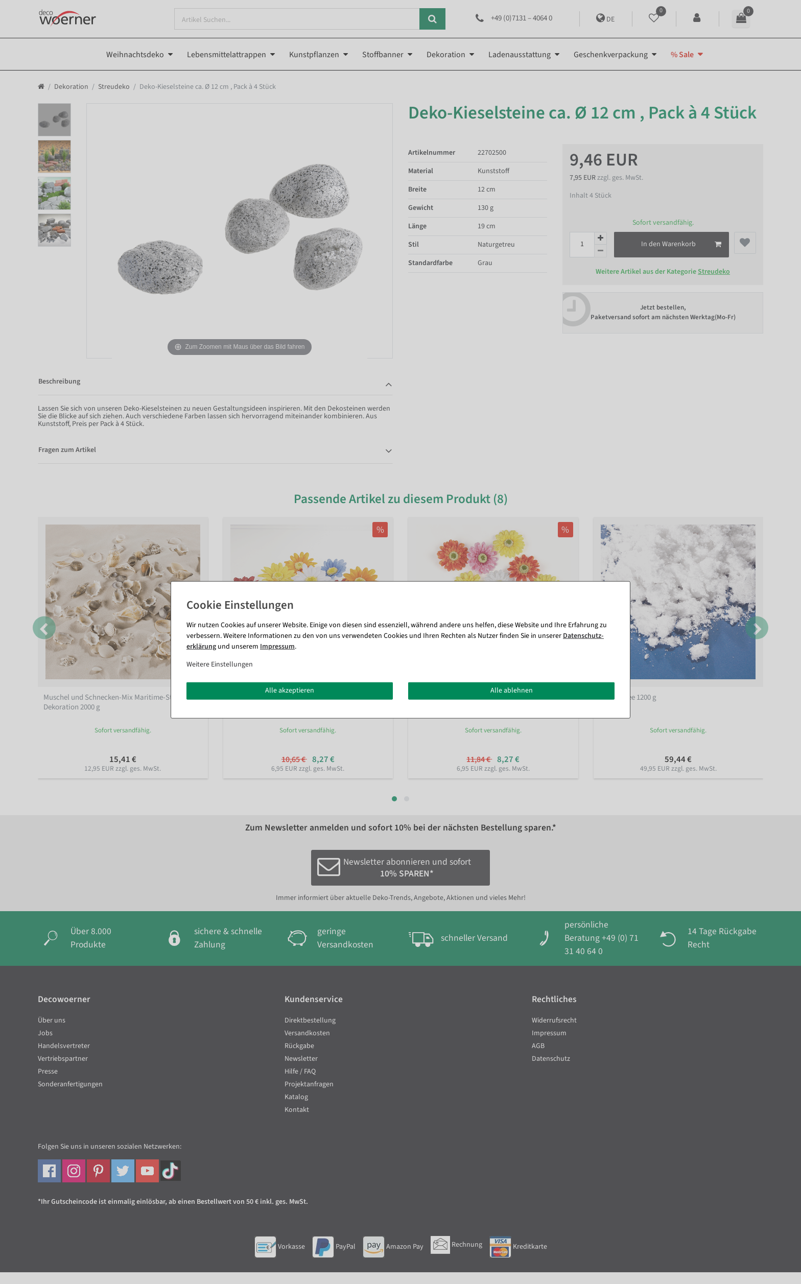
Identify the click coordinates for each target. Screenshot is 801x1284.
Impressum (277, 646)
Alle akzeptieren (289, 690)
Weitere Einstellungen (219, 664)
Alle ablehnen (511, 690)
